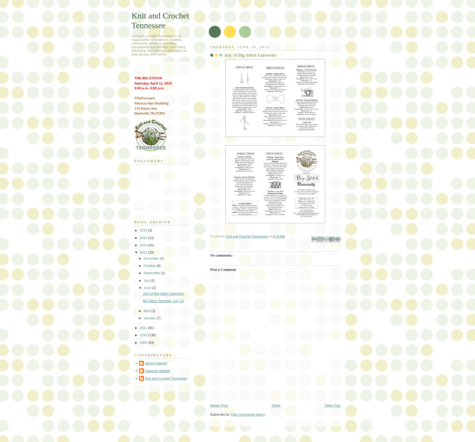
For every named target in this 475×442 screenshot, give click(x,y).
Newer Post (219, 405)
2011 (144, 328)
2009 (144, 342)
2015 (144, 230)
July (147, 280)
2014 (144, 238)
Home (276, 405)
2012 (144, 252)
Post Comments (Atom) (248, 414)
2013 (144, 245)
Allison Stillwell (156, 363)
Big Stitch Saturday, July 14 (163, 301)
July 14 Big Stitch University (163, 293)
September (152, 273)
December (152, 258)
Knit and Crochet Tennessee (160, 20)
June (148, 288)
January (150, 318)
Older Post (332, 405)
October (150, 266)
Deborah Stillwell (157, 371)
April (147, 311)
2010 (144, 335)
